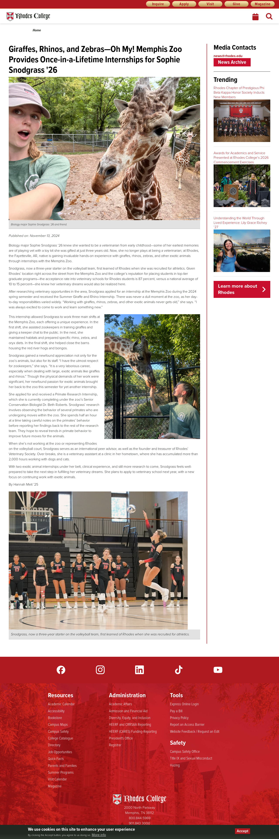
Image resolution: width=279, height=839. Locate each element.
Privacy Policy (179, 717)
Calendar (255, 16)
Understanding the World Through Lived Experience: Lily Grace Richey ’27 (240, 223)
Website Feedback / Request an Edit (194, 731)
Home (37, 30)
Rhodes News (48, 16)
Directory (54, 744)
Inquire (158, 4)
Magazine (262, 4)
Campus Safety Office (185, 751)
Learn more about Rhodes (237, 289)
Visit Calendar (57, 779)
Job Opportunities (60, 751)
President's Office (121, 738)
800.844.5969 (139, 817)
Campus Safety (58, 731)
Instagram (100, 669)
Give (236, 4)
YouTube (218, 669)
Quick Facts (56, 758)
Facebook (61, 669)
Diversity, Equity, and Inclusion (129, 717)
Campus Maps (58, 724)
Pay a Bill (176, 710)
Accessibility (56, 710)
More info (99, 835)
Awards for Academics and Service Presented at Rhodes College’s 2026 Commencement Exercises (241, 157)
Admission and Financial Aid (128, 710)
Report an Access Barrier (187, 724)
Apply (184, 4)
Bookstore (55, 717)
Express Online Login (184, 703)
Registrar (115, 744)
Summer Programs (61, 772)
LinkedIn (139, 669)
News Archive (232, 62)
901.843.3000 (139, 823)
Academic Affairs (120, 703)
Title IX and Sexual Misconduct (191, 758)
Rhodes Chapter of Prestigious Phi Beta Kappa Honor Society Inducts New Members (239, 92)
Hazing (175, 765)
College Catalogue (60, 738)
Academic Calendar (61, 703)
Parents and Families (62, 765)
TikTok (178, 669)
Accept (242, 831)
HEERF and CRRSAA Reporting (130, 724)
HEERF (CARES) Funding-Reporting (133, 731)
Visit (210, 4)
